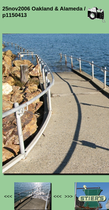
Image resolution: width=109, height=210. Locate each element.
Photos (34, 157)
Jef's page (12, 157)
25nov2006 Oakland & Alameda (35, 160)
